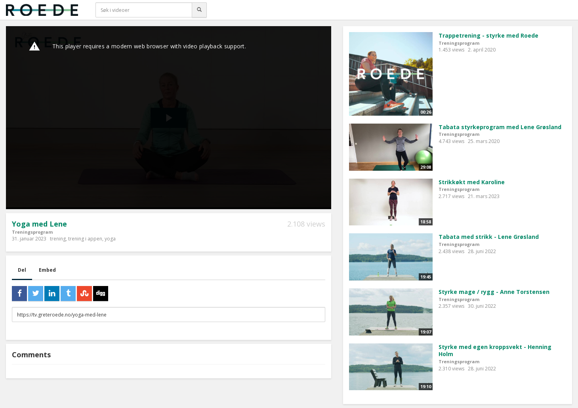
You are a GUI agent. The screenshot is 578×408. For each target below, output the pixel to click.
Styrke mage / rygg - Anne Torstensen (494, 292)
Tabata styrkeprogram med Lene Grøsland (500, 127)
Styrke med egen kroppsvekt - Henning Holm (495, 350)
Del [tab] (22, 270)
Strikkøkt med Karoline (472, 182)
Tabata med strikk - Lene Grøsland (489, 236)
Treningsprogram (32, 232)
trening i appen (85, 238)
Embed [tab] (47, 270)
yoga (110, 238)
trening (58, 238)
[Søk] (199, 9)
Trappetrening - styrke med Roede (488, 35)
